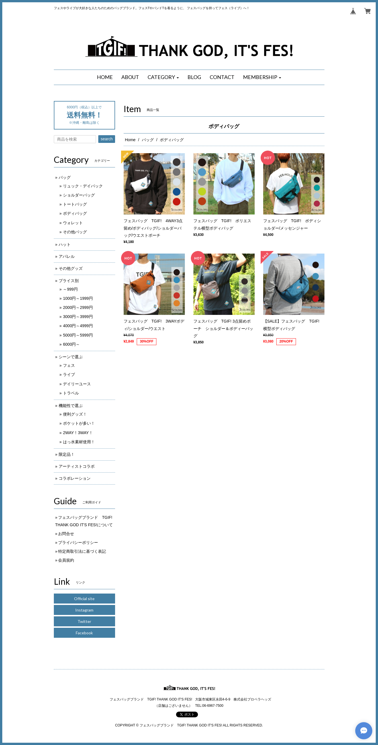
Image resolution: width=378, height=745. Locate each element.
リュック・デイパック (83, 186)
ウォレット (73, 222)
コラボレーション (75, 478)
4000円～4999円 (78, 325)
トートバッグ (75, 204)
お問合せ (66, 533)
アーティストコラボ (77, 466)
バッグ (148, 139)
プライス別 (69, 280)
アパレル (67, 256)
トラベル (71, 393)
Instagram (84, 610)
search (107, 139)
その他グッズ (71, 268)
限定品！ (67, 454)
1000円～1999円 (78, 298)
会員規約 (66, 560)
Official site (84, 598)
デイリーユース (77, 384)
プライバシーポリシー (78, 542)
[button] (163, 77)
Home (130, 139)
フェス (69, 365)
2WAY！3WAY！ (78, 432)
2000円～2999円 (78, 307)
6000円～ (71, 344)
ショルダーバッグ (79, 195)
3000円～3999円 (78, 316)
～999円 (70, 289)
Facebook (84, 632)
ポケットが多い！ (79, 423)
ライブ (69, 374)
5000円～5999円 (78, 335)
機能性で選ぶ (71, 405)
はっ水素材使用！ (79, 442)
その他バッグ (75, 232)
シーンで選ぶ (71, 357)
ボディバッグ (75, 213)
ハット (65, 244)
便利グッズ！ (75, 414)
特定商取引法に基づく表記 (82, 551)
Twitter (84, 621)
